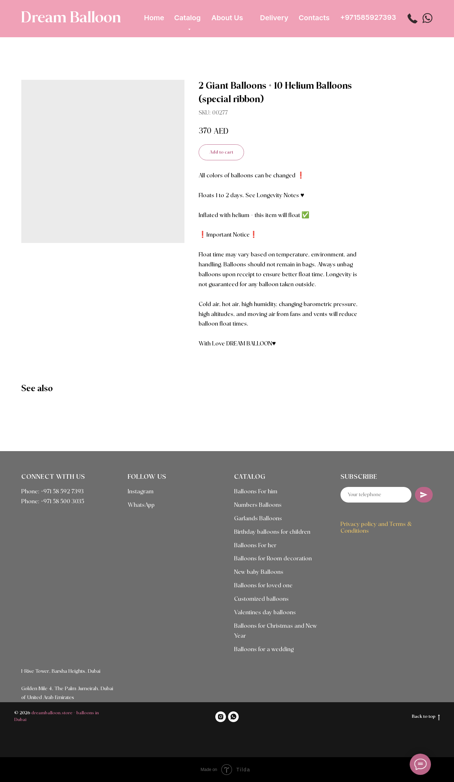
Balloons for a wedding (264, 649)
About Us (227, 17)
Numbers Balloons (258, 505)
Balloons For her (255, 545)
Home (154, 17)
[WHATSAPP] (233, 716)
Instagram (141, 491)
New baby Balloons (258, 572)
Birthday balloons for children (272, 532)
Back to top (426, 717)
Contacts (314, 17)
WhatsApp (141, 505)
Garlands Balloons (258, 518)
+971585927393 (368, 17)
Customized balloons (261, 599)
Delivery (274, 17)
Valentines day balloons (265, 612)
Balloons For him (255, 491)
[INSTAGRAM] (220, 716)
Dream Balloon (71, 18)
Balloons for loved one (263, 585)
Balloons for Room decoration (273, 558)
